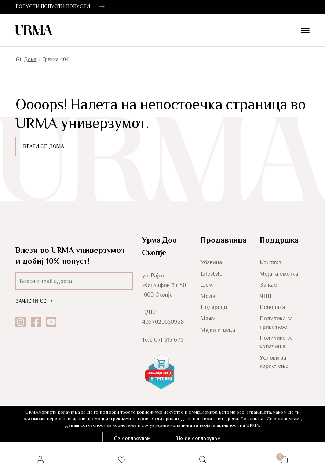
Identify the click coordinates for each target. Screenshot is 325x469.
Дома (30, 60)
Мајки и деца (218, 330)
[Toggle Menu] (302, 31)
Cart (264, 456)
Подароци (214, 307)
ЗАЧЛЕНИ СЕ (33, 302)
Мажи (208, 319)
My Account (40, 460)
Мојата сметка (279, 274)
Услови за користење (274, 362)
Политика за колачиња (276, 343)
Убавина (211, 263)
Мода (208, 296)
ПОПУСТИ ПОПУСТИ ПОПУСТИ (52, 7)
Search (203, 460)
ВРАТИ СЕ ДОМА (43, 147)
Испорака (272, 307)
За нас (268, 285)
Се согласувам (132, 439)
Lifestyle (211, 274)
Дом (206, 285)
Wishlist (122, 460)
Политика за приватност (276, 323)
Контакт (270, 263)
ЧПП (265, 296)
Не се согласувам (198, 439)
